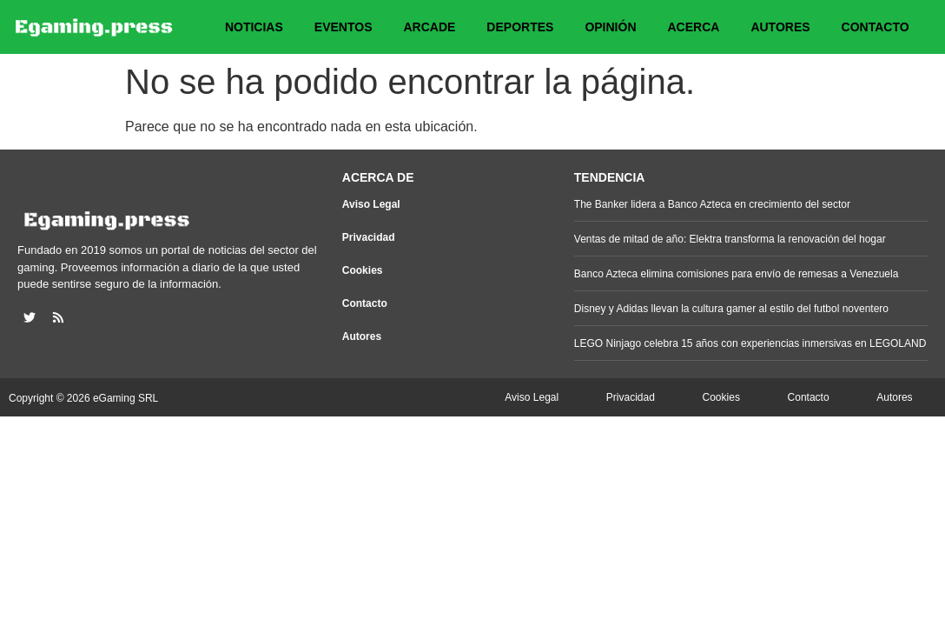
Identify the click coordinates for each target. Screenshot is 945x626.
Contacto (875, 27)
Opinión (610, 27)
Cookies (362, 270)
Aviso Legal (371, 204)
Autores (780, 27)
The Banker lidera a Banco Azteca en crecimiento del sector (712, 204)
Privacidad (368, 237)
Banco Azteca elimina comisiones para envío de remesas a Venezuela (736, 274)
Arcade (429, 27)
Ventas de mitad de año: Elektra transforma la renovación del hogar (730, 239)
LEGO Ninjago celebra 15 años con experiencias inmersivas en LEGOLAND (750, 343)
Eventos (343, 27)
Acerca (694, 27)
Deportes (519, 27)
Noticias (254, 27)
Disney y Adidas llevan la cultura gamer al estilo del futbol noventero (731, 309)
